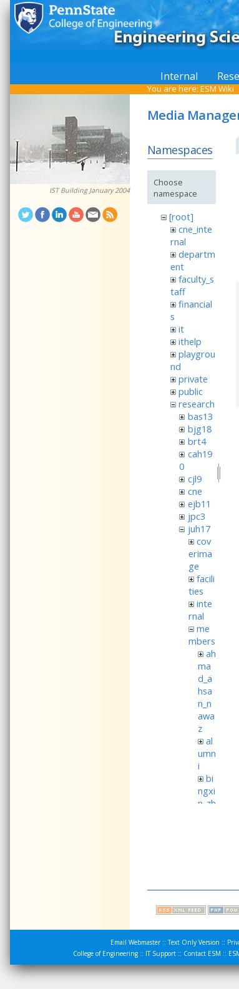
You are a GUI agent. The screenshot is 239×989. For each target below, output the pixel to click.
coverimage (200, 553)
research (196, 403)
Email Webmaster (135, 942)
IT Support (160, 953)
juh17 (199, 528)
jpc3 (196, 516)
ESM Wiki (217, 88)
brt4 (197, 441)
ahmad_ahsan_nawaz (207, 690)
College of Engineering (105, 953)
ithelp (190, 341)
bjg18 (200, 428)
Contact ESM (202, 953)
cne (195, 491)
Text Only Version (194, 942)
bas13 (200, 416)
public (190, 391)
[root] (181, 216)
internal (200, 609)
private (193, 379)
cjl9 (195, 478)
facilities (201, 584)
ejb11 (199, 503)
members (201, 634)
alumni (207, 753)
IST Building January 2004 (89, 190)
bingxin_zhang (207, 797)
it (181, 329)
